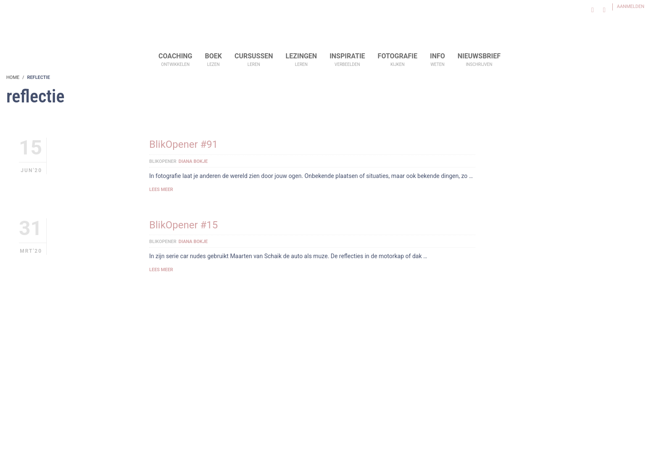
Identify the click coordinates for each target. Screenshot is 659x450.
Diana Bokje (193, 161)
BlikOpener (163, 161)
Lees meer (161, 189)
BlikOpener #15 (183, 225)
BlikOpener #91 (183, 144)
